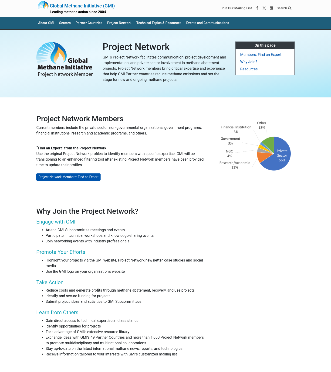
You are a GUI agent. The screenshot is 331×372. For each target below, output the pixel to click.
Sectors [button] (65, 23)
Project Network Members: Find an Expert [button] (68, 177)
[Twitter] (264, 8)
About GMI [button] (46, 23)
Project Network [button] (119, 23)
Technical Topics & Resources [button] (158, 23)
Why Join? (248, 62)
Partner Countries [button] (89, 23)
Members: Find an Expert (260, 54)
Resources (249, 69)
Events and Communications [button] (207, 23)
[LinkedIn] (271, 8)
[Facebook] (257, 8)
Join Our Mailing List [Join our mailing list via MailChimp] (236, 8)
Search (284, 8)
